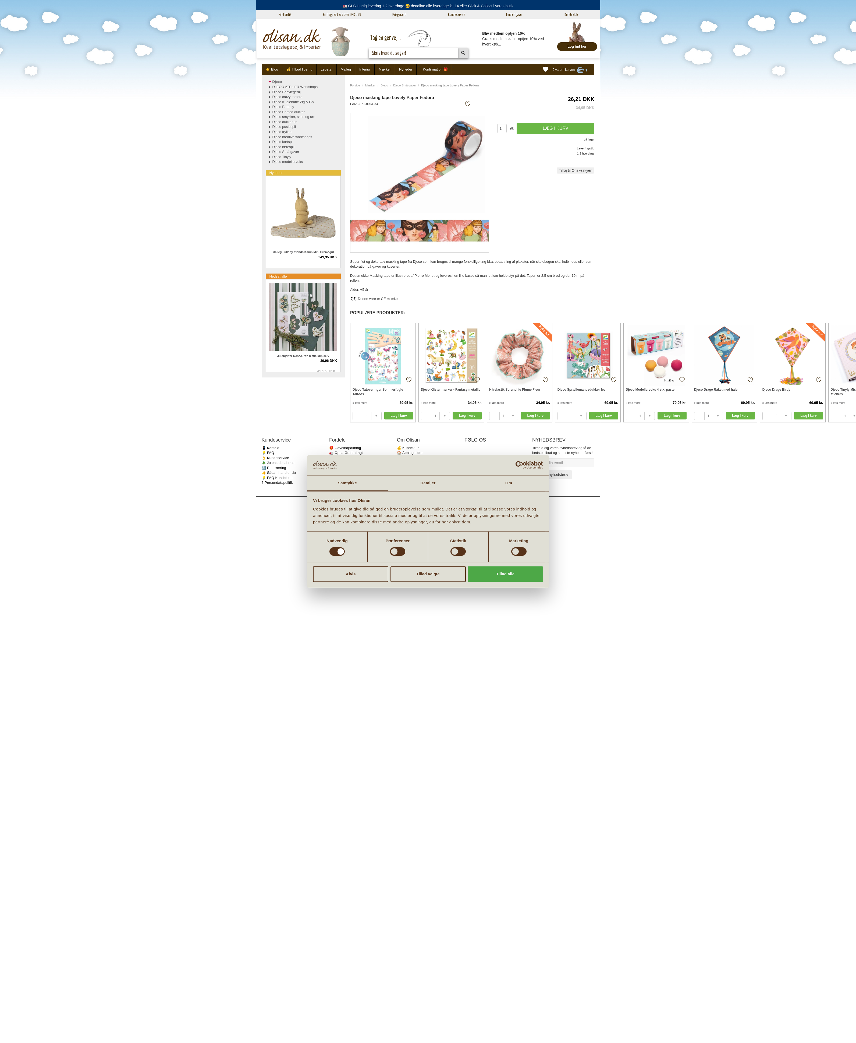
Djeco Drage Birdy (776, 389)
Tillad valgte (427, 574)
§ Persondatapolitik (277, 483)
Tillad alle (505, 574)
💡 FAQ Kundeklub (277, 478)
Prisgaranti (399, 15)
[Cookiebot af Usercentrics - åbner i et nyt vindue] (519, 465)
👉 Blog (272, 69)
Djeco (384, 85)
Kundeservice (456, 15)
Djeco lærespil (283, 147)
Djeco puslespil (284, 127)
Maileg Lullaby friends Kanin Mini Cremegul (303, 252)
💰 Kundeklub (408, 448)
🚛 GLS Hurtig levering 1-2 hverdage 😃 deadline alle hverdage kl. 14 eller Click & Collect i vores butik (428, 6)
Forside (355, 85)
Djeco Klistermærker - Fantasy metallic (450, 389)
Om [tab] (508, 483)
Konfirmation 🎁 (435, 69)
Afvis (351, 574)
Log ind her (577, 46)
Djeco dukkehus (284, 122)
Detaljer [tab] (428, 483)
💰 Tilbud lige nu (299, 69)
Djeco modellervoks (287, 162)
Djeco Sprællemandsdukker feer (582, 389)
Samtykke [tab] (347, 483)
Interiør (364, 69)
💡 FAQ (268, 453)
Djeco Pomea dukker (288, 112)
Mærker (385, 69)
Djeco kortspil (282, 142)
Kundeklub (571, 15)
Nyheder (405, 69)
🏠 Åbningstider (410, 453)
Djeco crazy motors (287, 97)
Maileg (346, 69)
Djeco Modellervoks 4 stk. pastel (651, 389)
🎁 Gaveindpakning (345, 448)
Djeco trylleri (282, 132)
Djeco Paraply (283, 107)
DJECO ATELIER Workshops (295, 87)
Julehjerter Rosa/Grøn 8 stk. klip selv (303, 356)
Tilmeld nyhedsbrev (552, 474)
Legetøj (326, 69)
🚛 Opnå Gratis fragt (346, 453)
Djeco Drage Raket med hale (715, 389)
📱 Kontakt (270, 448)
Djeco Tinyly (281, 157)
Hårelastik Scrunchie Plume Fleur (515, 389)
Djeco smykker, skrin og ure (293, 117)
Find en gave (514, 15)
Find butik (285, 15)
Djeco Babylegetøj (286, 92)
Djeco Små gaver (404, 85)
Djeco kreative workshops (292, 137)
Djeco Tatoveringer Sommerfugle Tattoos (378, 392)
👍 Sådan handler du (279, 473)
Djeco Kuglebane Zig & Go (293, 102)
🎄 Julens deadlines (278, 463)
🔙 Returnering (274, 468)
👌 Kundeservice (275, 458)
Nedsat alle (278, 276)
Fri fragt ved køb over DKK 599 (342, 15)
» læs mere (360, 402)
